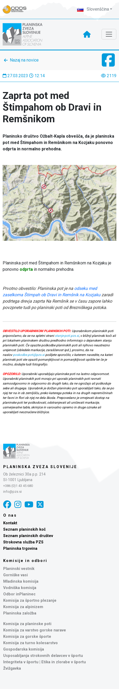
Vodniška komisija (19, 588)
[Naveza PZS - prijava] (17, 9)
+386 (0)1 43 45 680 (18, 486)
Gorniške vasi (15, 575)
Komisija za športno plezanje (29, 600)
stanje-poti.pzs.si (67, 336)
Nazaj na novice (24, 60)
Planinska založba (19, 613)
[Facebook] (7, 505)
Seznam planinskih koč (24, 529)
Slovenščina (93, 9)
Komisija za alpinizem (23, 607)
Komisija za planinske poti (27, 624)
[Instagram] (17, 505)
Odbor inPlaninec (19, 594)
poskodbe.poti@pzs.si (29, 355)
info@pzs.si (12, 492)
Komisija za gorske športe (27, 636)
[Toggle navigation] (109, 34)
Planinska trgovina (20, 548)
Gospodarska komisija (23, 649)
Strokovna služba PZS (23, 542)
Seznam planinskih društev (28, 536)
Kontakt (10, 523)
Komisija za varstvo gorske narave (34, 630)
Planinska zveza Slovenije (40, 467)
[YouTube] (28, 505)
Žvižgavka (12, 668)
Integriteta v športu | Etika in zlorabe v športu (44, 662)
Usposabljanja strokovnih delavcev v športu (43, 655)
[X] (40, 505)
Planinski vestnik (18, 568)
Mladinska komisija (20, 581)
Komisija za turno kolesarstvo (30, 643)
